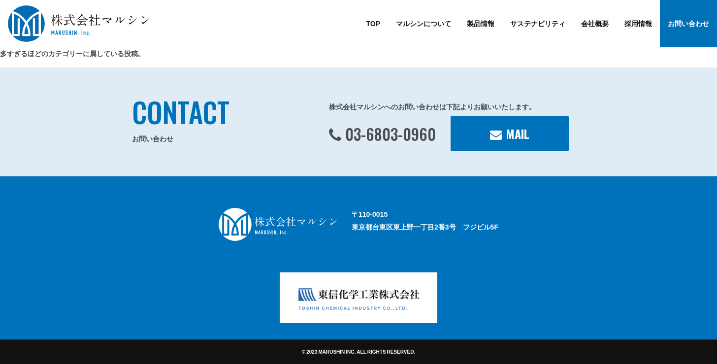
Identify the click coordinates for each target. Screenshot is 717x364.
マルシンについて (423, 23)
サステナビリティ (537, 23)
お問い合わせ (688, 23)
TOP (373, 23)
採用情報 (638, 23)
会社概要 (595, 23)
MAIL (517, 133)
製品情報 (480, 23)
